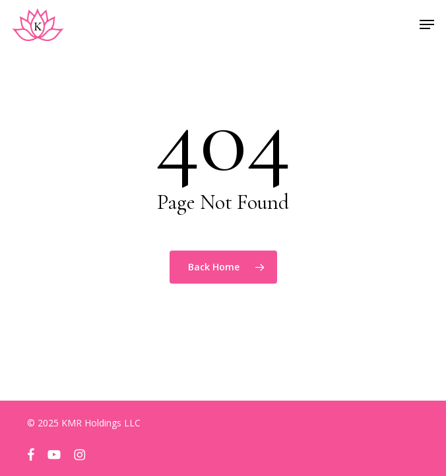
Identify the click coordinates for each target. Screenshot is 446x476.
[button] (427, 24)
